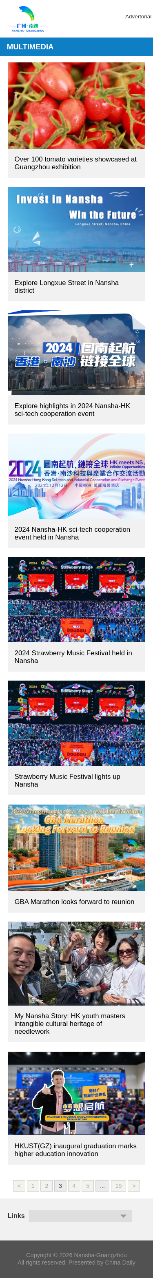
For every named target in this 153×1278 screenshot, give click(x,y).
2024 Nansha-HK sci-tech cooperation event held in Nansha (73, 533)
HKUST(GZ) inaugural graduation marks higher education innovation (76, 1150)
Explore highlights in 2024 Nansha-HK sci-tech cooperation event (73, 410)
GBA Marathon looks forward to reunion (75, 902)
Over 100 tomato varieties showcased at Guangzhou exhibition (76, 163)
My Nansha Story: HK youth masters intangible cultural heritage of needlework (70, 1023)
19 (118, 1186)
